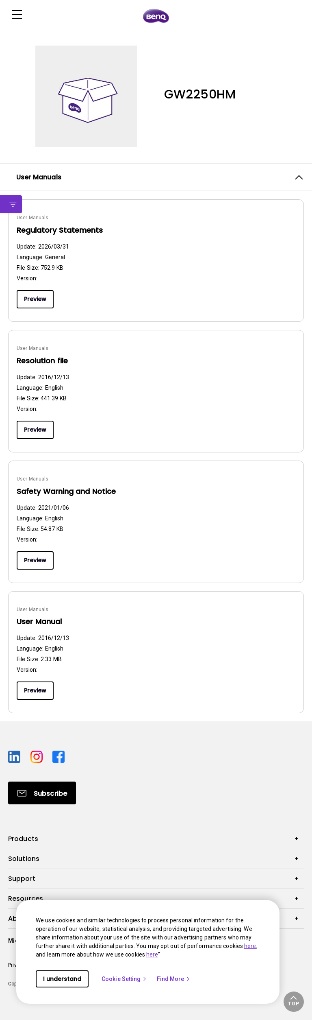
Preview (35, 299)
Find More (174, 979)
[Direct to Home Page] (156, 15)
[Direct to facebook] (58, 755)
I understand (62, 979)
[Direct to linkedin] (16, 755)
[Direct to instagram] (38, 755)
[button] (294, 1002)
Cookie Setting (124, 979)
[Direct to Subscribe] (42, 793)
